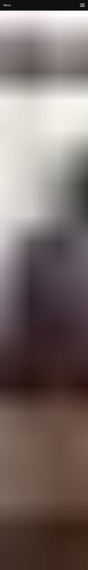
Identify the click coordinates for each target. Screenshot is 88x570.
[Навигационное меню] (82, 5)
